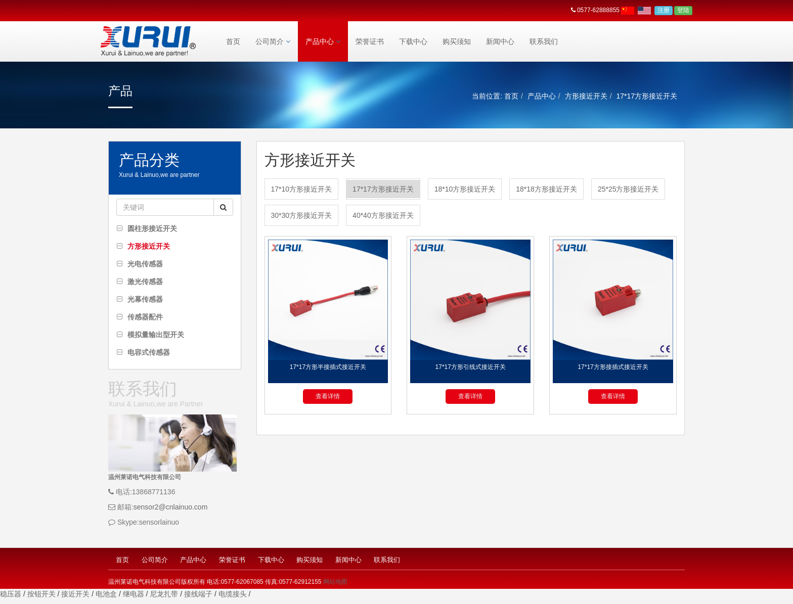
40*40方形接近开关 (383, 215)
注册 (663, 10)
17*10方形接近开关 (301, 189)
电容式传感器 (148, 352)
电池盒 (106, 594)
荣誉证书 (370, 41)
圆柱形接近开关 (152, 228)
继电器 (133, 594)
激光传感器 (145, 281)
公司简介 (272, 41)
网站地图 (335, 581)
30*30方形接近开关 (301, 215)
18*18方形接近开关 (546, 189)
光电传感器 (145, 264)
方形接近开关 (586, 96)
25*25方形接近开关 (628, 189)
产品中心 (322, 41)
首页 (233, 41)
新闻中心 (500, 41)
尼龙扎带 (164, 594)
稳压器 (10, 594)
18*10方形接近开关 (465, 189)
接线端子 (198, 594)
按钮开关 (41, 594)
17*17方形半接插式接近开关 (328, 366)
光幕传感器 (145, 299)
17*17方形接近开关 (383, 189)
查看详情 (328, 396)
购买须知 (457, 41)
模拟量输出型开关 (155, 335)
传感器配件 (145, 317)
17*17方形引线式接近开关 (470, 366)
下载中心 (413, 41)
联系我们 (544, 41)
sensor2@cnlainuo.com (171, 507)
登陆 (683, 10)
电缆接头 (232, 594)
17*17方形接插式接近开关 (613, 366)
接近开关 (75, 594)
